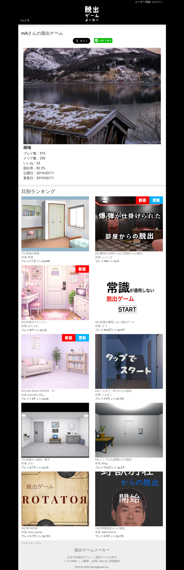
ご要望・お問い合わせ (94, 561)
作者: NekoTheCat (105, 532)
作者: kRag (101, 463)
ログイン (157, 1)
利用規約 (114, 561)
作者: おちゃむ (30, 325)
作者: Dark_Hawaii (31, 532)
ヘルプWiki (70, 561)
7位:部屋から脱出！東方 (55, 432)
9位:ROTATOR (55, 501)
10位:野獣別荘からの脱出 (129, 501)
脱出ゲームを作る (106, 557)
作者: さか (27, 463)
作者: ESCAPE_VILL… (33, 394)
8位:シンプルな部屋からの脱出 (129, 432)
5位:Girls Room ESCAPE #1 (55, 363)
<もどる (25, 20)
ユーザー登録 (143, 1)
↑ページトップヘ (31, 543)
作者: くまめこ (103, 394)
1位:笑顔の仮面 (55, 225)
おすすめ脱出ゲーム (79, 557)
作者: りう (101, 325)
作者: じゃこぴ (103, 257)
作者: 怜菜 (27, 257)
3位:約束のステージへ (55, 294)
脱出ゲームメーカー (92, 550)
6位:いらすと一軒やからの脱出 (129, 363)
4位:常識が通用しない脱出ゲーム (129, 294)
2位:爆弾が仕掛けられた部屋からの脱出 (129, 225)
